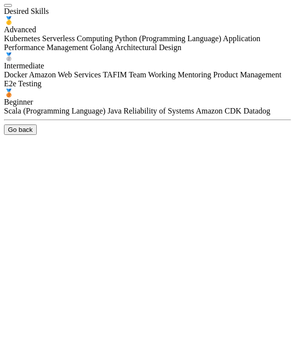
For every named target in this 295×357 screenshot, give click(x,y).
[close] (8, 5)
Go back (20, 129)
